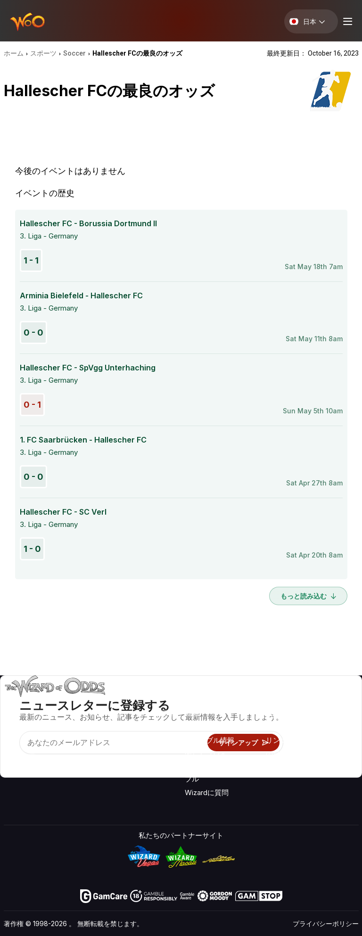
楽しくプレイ (206, 753)
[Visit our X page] (33, 762)
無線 (273, 767)
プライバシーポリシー (326, 924)
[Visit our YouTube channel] (12, 762)
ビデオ (329, 701)
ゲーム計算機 (206, 726)
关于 (273, 701)
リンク (276, 740)
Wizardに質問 (207, 792)
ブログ (329, 715)
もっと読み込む (308, 596)
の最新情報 (283, 753)
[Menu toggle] (346, 21)
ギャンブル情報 (209, 740)
